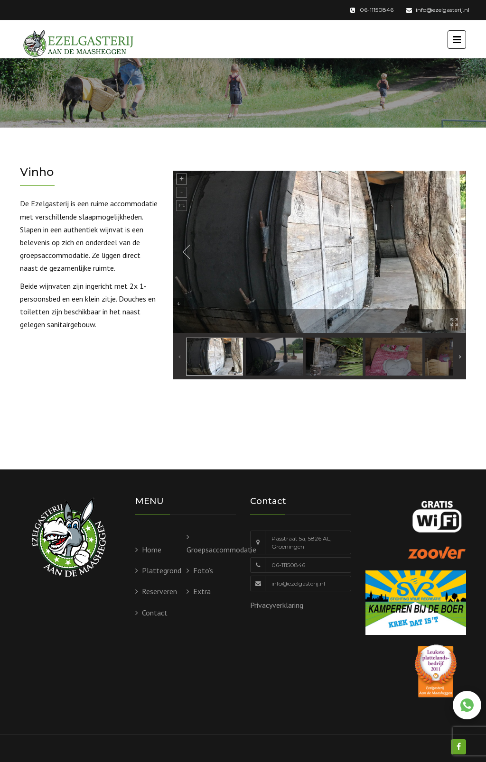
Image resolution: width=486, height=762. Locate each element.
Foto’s (203, 570)
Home (151, 549)
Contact (155, 612)
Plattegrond (161, 570)
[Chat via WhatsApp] (467, 705)
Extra (202, 591)
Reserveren (159, 591)
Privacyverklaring (276, 605)
